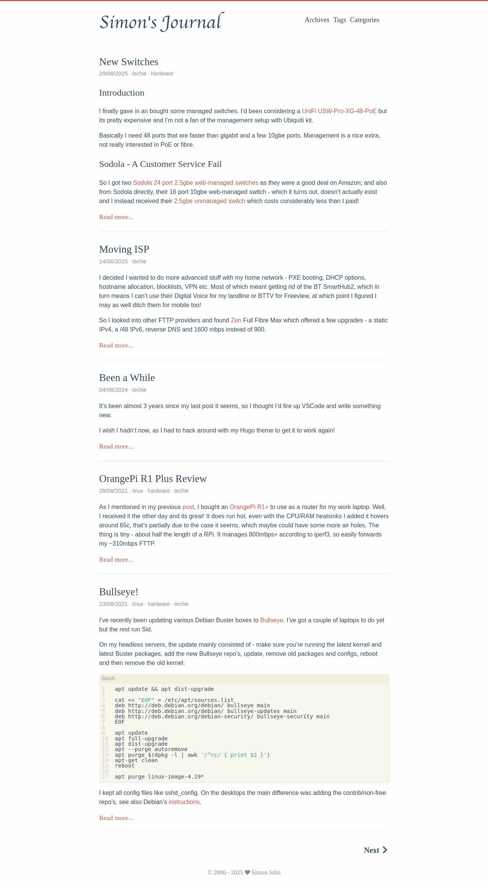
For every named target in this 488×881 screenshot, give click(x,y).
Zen (236, 320)
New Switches (128, 61)
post (188, 507)
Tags (339, 20)
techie (139, 73)
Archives (317, 20)
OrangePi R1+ (249, 507)
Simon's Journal (160, 22)
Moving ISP (124, 249)
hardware (161, 73)
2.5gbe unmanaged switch (210, 201)
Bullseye (271, 620)
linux (138, 491)
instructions (184, 802)
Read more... (116, 217)
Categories (364, 20)
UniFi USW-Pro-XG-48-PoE (339, 111)
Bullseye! (118, 591)
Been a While (127, 377)
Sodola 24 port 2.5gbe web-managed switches (195, 182)
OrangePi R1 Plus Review (153, 478)
